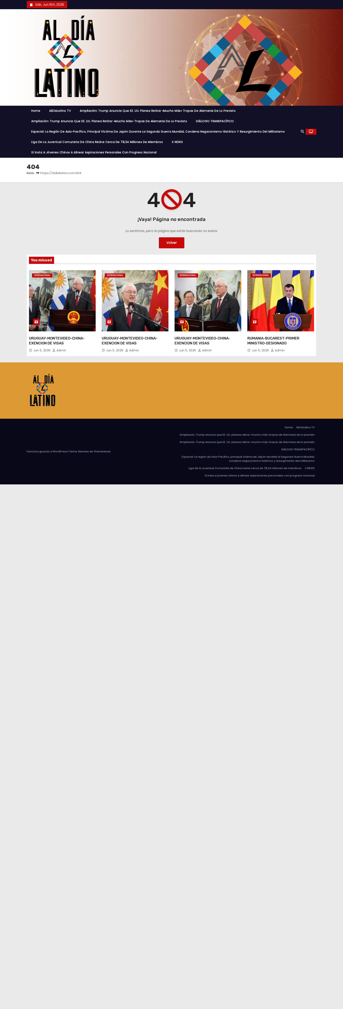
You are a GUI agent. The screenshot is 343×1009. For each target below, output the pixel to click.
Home (35, 111)
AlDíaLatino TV (60, 111)
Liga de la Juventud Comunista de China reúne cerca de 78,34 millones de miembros (97, 142)
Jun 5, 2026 (42, 350)
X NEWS (177, 142)
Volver (171, 242)
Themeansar (102, 451)
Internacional (42, 275)
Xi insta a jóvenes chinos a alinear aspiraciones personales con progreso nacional (94, 152)
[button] (302, 131)
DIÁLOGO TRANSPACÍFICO (215, 121)
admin (59, 350)
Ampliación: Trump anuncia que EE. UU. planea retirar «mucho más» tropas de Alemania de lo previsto (158, 111)
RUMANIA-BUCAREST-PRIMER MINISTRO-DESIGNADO (273, 340)
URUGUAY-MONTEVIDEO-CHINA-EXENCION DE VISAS (57, 340)
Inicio (30, 173)
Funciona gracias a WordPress (47, 451)
